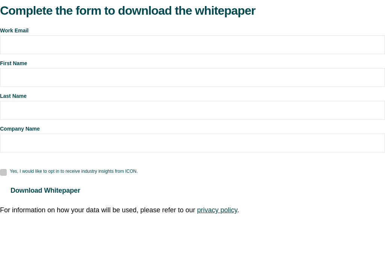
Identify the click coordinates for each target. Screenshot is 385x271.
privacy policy (217, 210)
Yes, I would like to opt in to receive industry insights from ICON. (74, 171)
